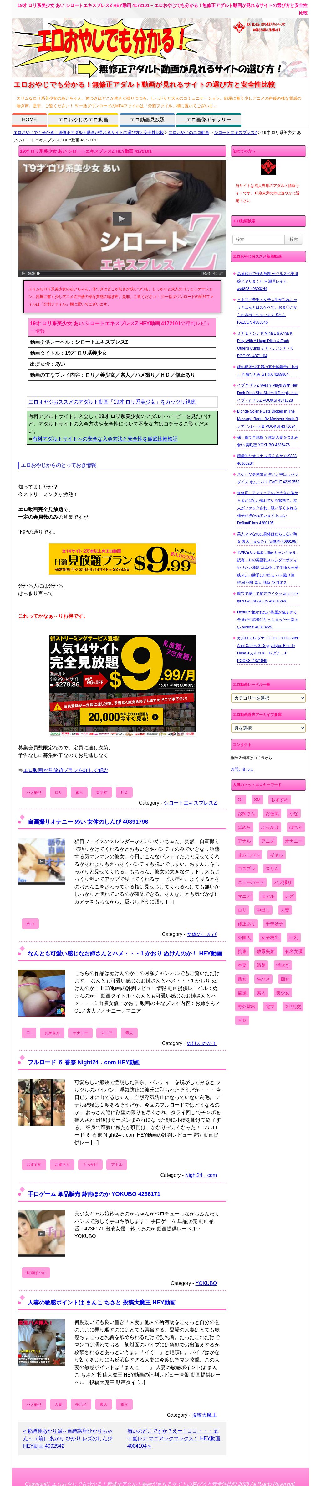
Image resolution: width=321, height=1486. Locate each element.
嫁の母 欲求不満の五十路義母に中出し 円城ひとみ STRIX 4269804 (267, 371)
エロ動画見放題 (147, 119)
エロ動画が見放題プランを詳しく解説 (65, 770)
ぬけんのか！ (202, 1043)
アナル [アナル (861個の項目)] (244, 840)
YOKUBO (206, 1283)
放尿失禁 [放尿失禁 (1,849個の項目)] (265, 951)
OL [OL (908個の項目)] (241, 799)
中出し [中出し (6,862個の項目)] (263, 909)
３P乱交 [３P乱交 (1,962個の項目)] (293, 1006)
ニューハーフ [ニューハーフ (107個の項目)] (251, 882)
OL (29, 1033)
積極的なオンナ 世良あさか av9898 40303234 (267, 460)
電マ (124, 1404)
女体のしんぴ (202, 934)
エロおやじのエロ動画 (83, 119)
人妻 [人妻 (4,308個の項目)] (285, 909)
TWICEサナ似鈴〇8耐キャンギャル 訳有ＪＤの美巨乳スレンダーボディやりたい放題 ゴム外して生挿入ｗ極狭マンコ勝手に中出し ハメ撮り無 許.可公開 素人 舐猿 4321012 (267, 567)
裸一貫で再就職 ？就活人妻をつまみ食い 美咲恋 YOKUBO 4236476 (267, 441)
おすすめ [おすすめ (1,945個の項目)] (279, 799)
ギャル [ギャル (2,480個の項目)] (276, 854)
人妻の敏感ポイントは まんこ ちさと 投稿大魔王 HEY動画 (102, 1302)
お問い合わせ (242, 769)
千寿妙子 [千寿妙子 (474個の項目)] (274, 923)
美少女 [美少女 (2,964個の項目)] (282, 992)
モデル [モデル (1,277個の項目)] (267, 896)
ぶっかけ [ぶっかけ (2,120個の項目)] (270, 827)
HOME (29, 119)
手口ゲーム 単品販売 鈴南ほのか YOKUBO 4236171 (94, 1194)
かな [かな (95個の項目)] (293, 813)
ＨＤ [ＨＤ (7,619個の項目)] (242, 1020)
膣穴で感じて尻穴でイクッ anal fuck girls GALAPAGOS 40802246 (267, 597)
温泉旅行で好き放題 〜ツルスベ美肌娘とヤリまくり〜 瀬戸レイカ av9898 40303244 (267, 281)
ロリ (58, 792)
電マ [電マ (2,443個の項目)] (270, 1006)
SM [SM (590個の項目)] (257, 799)
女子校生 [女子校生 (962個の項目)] (270, 937)
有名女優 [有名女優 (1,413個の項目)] (294, 951)
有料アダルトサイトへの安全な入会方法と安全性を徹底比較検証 (105, 439)
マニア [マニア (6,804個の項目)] (244, 896)
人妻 (58, 1404)
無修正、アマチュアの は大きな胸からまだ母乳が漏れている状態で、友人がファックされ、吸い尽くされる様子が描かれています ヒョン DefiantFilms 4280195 (267, 508)
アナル (116, 1164)
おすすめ (34, 1164)
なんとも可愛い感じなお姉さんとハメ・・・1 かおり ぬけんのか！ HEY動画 (125, 953)
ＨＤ (124, 792)
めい (30, 924)
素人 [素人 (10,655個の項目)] (261, 992)
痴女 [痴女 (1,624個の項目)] (285, 978)
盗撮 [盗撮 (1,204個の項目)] (242, 992)
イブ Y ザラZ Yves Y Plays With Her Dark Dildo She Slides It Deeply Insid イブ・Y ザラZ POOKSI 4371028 (267, 393)
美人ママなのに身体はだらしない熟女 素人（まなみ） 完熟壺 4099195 (267, 538)
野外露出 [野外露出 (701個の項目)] (246, 1006)
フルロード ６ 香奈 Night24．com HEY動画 (84, 1062)
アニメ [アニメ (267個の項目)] (267, 840)
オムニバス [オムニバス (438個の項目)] (249, 854)
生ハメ (81, 1404)
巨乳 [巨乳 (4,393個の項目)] (293, 937)
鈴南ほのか (36, 1273)
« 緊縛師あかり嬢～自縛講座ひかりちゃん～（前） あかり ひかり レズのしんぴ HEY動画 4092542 (67, 1438)
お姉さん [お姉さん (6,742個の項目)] (246, 813)
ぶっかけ (90, 1164)
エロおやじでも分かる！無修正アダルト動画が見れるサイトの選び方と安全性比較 (88, 132)
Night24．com (201, 1175)
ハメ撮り (34, 792)
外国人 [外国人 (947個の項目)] (244, 937)
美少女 (101, 792)
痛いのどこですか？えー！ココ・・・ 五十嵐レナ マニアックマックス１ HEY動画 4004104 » (174, 1438)
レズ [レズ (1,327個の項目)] (289, 896)
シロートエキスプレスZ (235, 132)
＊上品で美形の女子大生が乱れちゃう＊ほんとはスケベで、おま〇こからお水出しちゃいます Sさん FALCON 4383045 (267, 311)
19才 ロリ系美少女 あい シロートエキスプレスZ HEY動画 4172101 (86, 151)
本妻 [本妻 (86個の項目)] (242, 965)
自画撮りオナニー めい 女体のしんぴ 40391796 (88, 821)
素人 (79, 792)
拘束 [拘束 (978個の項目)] (242, 951)
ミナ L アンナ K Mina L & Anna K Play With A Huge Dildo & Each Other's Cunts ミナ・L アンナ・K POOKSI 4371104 (265, 344)
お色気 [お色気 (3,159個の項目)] (272, 813)
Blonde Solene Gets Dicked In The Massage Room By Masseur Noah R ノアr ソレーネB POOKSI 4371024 (267, 419)
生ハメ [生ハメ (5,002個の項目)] (263, 978)
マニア (106, 1033)
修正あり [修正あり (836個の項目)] (246, 923)
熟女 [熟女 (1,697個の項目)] (242, 978)
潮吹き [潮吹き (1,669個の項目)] (282, 965)
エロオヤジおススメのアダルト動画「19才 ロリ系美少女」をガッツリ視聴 (112, 402)
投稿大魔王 (204, 1415)
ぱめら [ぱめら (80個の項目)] (244, 827)
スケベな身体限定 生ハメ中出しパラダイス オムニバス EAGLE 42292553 (268, 478)
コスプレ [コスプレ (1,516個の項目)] (246, 868)
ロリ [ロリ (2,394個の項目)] (242, 909)
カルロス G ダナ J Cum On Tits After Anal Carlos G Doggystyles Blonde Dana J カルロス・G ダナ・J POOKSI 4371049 (267, 649)
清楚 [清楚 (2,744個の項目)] (261, 965)
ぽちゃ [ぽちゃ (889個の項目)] (296, 827)
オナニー (80, 1033)
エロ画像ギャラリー (208, 119)
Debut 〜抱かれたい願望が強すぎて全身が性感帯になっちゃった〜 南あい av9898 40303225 (267, 619)
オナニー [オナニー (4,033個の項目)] (294, 840)
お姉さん (52, 1033)
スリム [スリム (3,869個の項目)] (272, 868)
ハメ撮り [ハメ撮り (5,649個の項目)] (283, 882)
